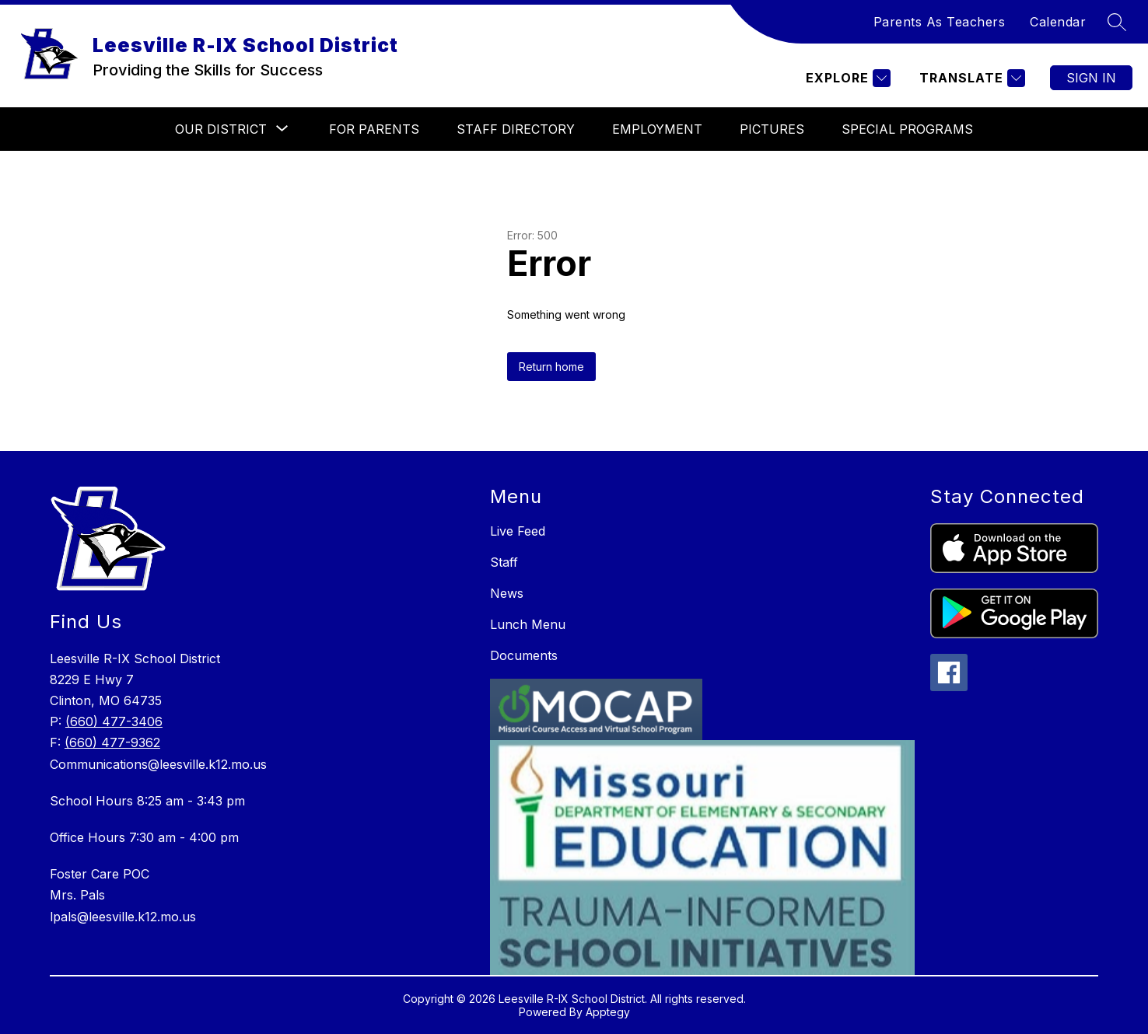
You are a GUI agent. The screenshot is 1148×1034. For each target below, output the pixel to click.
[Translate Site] (970, 78)
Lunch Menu (527, 624)
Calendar (1058, 22)
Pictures (772, 129)
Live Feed (517, 531)
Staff (504, 562)
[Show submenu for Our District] (221, 129)
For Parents (374, 129)
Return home (551, 366)
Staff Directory (516, 129)
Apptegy (608, 1011)
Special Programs (907, 129)
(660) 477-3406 (114, 721)
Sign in (1091, 78)
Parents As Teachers (939, 22)
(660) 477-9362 (112, 742)
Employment (657, 129)
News (506, 593)
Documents (524, 655)
